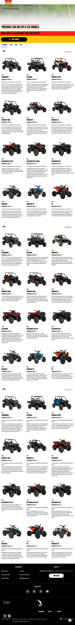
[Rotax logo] (59, 611)
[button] (69, 620)
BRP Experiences (24, 578)
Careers (22, 571)
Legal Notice (15, 619)
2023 (21, 45)
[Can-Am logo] (8, 2)
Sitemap (44, 619)
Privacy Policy (22, 619)
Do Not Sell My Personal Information (20, 621)
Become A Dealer (25, 575)
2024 (16, 45)
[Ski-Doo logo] (17, 611)
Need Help (5, 571)
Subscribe (56, 576)
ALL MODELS (5, 45)
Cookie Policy (30, 619)
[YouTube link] (47, 591)
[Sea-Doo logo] (40, 611)
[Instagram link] (28, 591)
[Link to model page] (12, 77)
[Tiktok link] (34, 591)
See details (68, 52)
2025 (11, 45)
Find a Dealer (5, 578)
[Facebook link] (41, 591)
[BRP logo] (37, 604)
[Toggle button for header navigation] (2, 2)
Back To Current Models (11, 8)
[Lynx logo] (50, 611)
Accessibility (38, 619)
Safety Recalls (6, 575)
